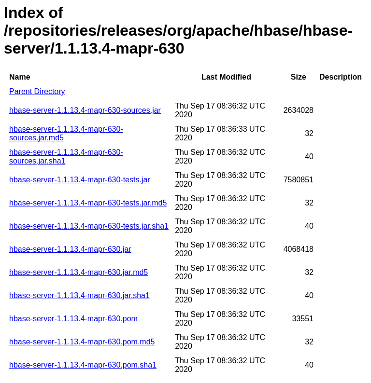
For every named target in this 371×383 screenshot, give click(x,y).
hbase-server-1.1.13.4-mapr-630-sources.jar (85, 110)
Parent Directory (37, 91)
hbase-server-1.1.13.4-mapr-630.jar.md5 (78, 272)
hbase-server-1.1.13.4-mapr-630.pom (73, 319)
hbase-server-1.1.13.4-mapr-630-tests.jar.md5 (88, 203)
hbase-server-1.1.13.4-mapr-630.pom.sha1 (83, 365)
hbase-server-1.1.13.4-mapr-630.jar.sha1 (79, 295)
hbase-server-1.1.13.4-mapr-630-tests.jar (79, 180)
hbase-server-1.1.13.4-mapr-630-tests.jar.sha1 (89, 226)
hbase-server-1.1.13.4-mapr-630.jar (70, 249)
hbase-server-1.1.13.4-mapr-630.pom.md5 (82, 342)
